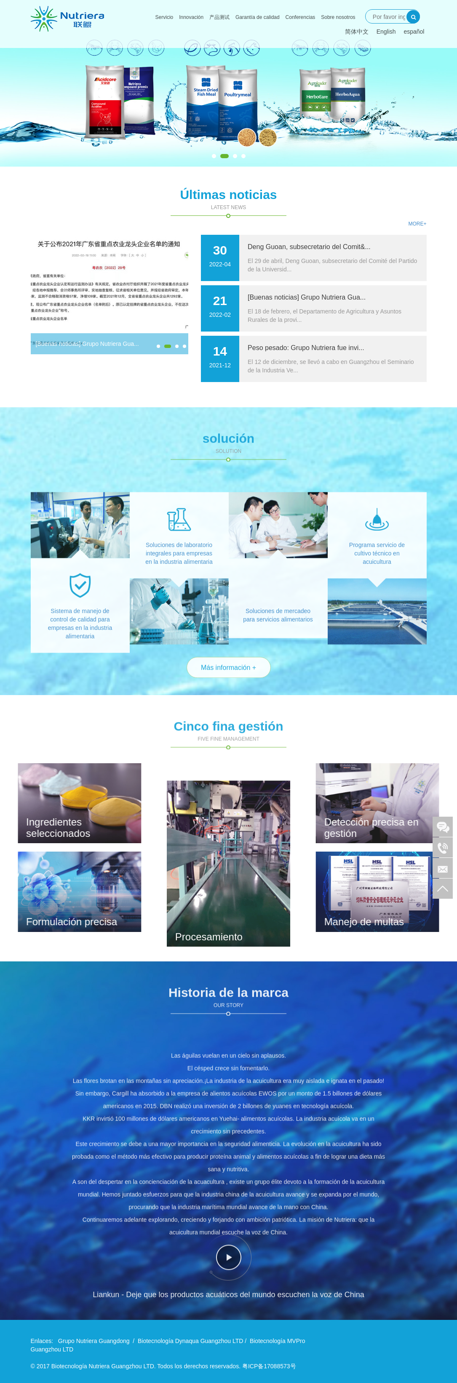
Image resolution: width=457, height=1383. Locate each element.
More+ (417, 224)
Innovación (191, 17)
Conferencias (300, 17)
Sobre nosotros (338, 17)
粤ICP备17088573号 (269, 1366)
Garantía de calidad (257, 17)
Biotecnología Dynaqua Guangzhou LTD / (192, 1341)
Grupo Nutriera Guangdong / (96, 1341)
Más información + (228, 687)
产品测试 (219, 17)
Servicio (164, 17)
